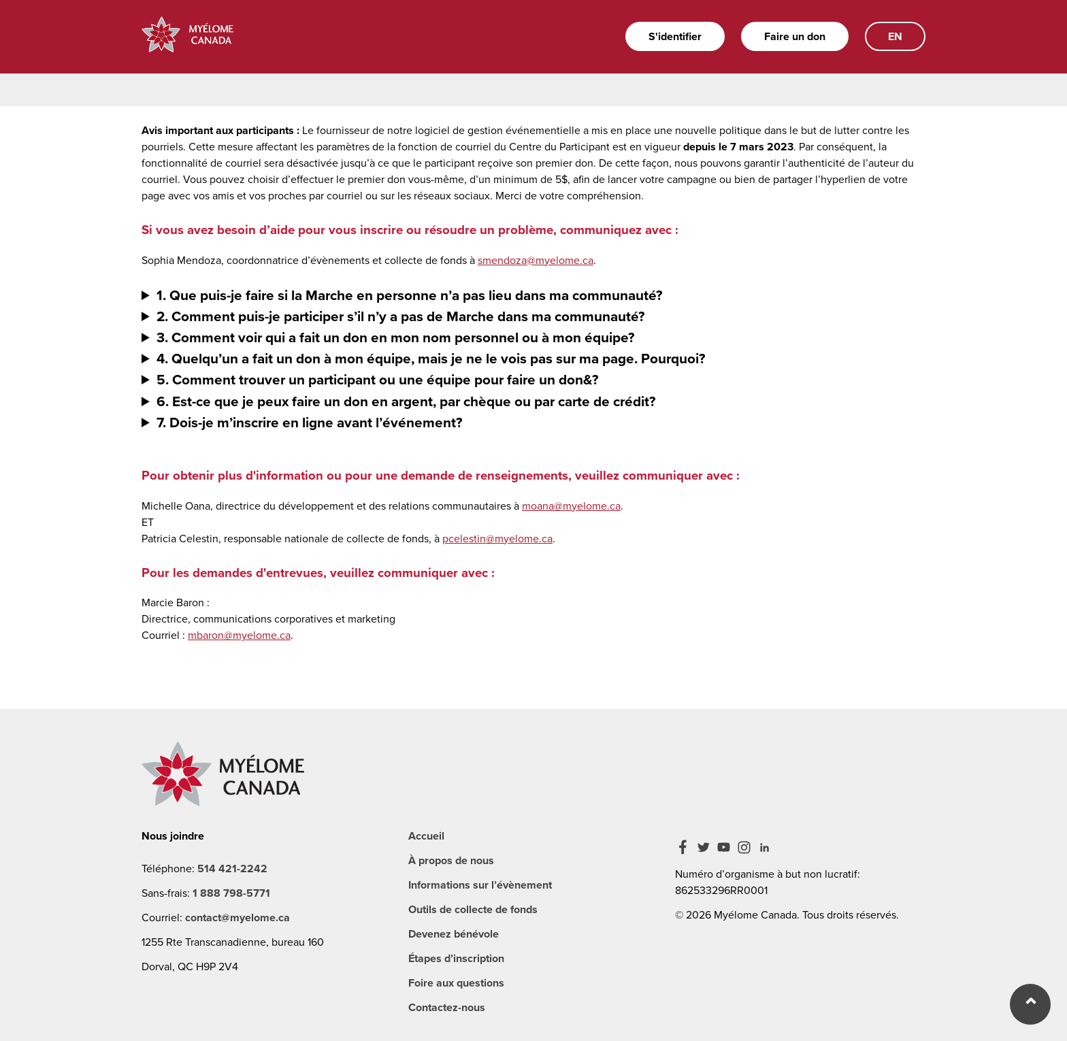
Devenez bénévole (453, 934)
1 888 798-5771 (231, 893)
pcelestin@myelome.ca (497, 538)
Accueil (426, 836)
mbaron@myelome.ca (239, 635)
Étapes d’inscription (456, 958)
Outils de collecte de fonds (473, 909)
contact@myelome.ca (237, 917)
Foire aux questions (456, 983)
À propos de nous (451, 860)
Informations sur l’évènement (480, 885)
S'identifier (675, 36)
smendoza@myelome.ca (535, 260)
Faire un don (794, 36)
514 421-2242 (232, 868)
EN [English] (895, 36)
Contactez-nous (446, 1007)
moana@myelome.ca (571, 506)
